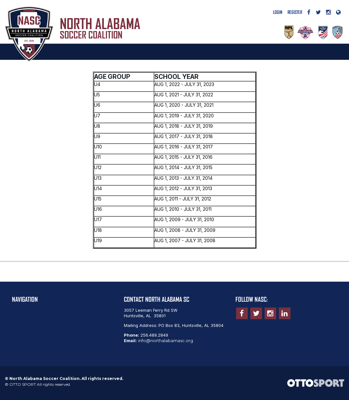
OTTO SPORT (22, 384)
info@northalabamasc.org (165, 340)
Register (295, 12)
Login (277, 12)
